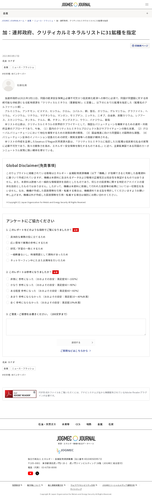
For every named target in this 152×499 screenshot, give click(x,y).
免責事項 (17, 485)
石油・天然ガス (47, 424)
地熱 (88, 424)
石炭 (111, 424)
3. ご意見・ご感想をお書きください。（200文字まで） (37, 314)
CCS (78, 424)
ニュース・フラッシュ (43, 20)
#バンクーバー (19, 73)
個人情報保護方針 (57, 485)
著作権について (35, 485)
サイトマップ (76, 489)
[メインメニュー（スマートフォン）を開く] (147, 4)
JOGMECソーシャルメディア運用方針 (119, 485)
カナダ (11, 60)
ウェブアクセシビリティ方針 (83, 485)
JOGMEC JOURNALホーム (13, 20)
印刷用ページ (140, 45)
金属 (5, 13)
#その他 (6, 73)
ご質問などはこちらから (74, 350)
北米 (4, 60)
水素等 (66, 424)
